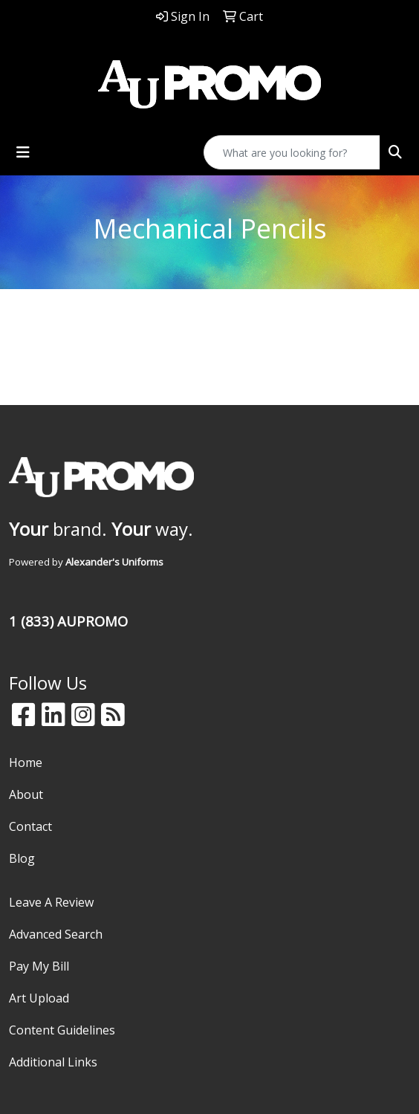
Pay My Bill (39, 966)
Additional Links (53, 1062)
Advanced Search (56, 934)
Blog (22, 858)
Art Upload (39, 998)
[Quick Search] (292, 152)
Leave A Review (51, 902)
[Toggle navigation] (23, 152)
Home (25, 762)
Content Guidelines (62, 1030)
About (26, 794)
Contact (30, 826)
